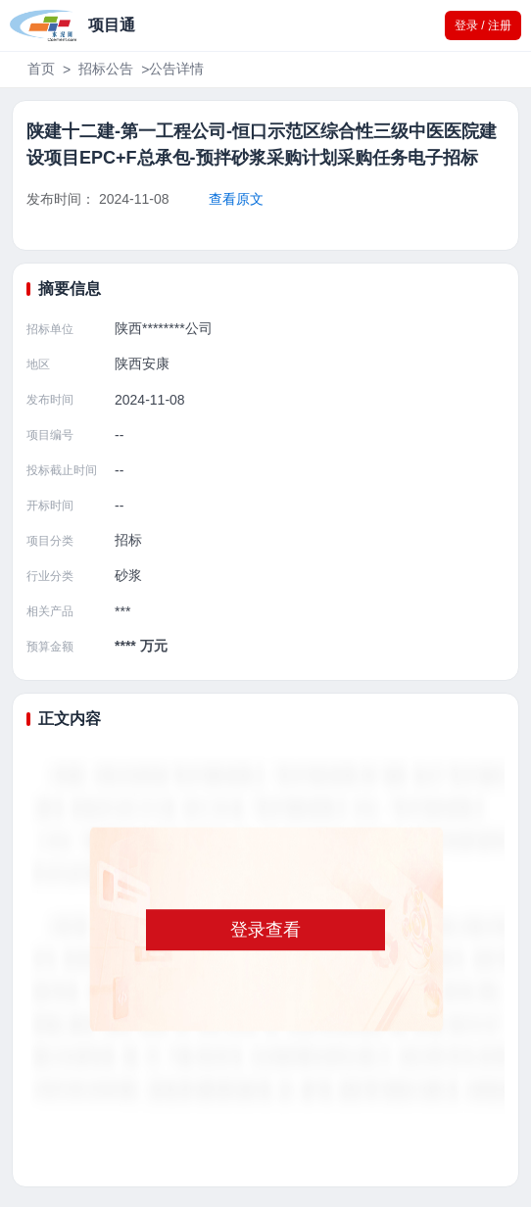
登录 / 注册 (483, 25)
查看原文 (236, 199)
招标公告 (105, 68)
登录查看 (265, 930)
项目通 (111, 25)
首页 (41, 68)
